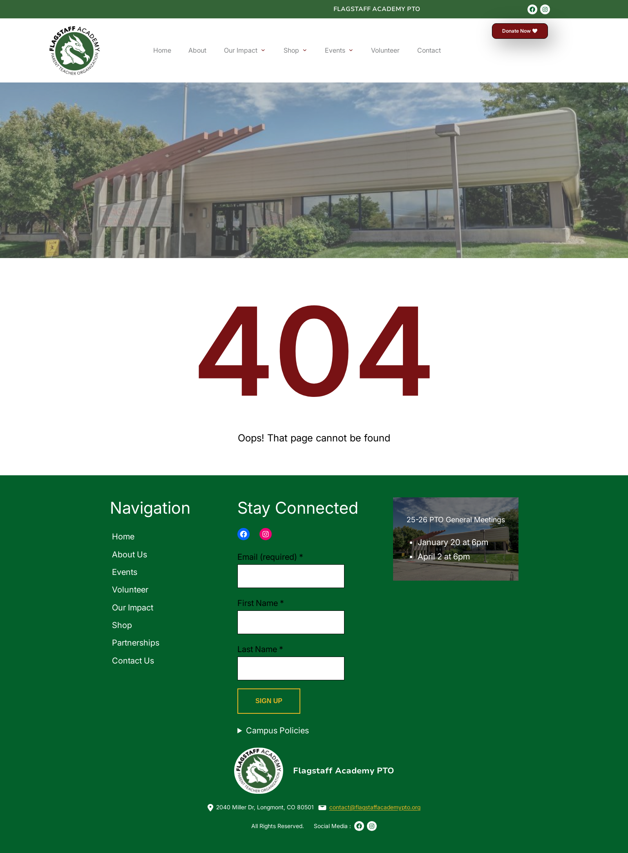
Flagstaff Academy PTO (376, 9)
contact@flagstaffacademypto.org (374, 807)
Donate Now (520, 31)
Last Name (260, 649)
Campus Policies (277, 730)
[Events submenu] (351, 50)
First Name (260, 603)
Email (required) (270, 557)
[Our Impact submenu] (263, 50)
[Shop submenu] (305, 50)
